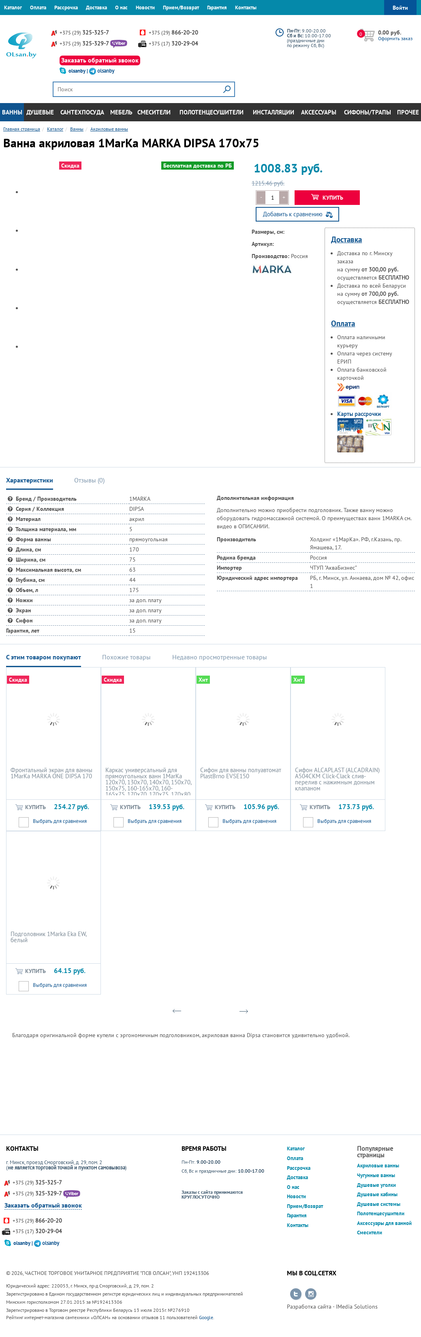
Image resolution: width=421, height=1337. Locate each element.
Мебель (121, 112)
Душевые (40, 112)
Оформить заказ (395, 38)
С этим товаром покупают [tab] (43, 657)
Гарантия (217, 7)
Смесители (154, 112)
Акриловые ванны (378, 1165)
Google (206, 1317)
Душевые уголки (376, 1185)
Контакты (245, 7)
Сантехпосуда (82, 112)
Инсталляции (273, 112)
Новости (145, 7)
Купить (327, 198)
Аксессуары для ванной (384, 1223)
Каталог (13, 7)
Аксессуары (318, 112)
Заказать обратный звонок (100, 60)
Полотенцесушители (212, 112)
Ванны (12, 112)
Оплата (38, 7)
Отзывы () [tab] (89, 480)
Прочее (408, 112)
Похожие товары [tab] (126, 657)
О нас (121, 7)
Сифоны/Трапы (367, 112)
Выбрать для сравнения (60, 821)
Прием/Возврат (181, 7)
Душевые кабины (377, 1194)
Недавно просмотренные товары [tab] (219, 657)
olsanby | (78, 70)
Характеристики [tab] (29, 480)
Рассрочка (66, 7)
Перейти (296, 1294)
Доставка (96, 7)
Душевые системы (378, 1204)
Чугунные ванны (376, 1175)
